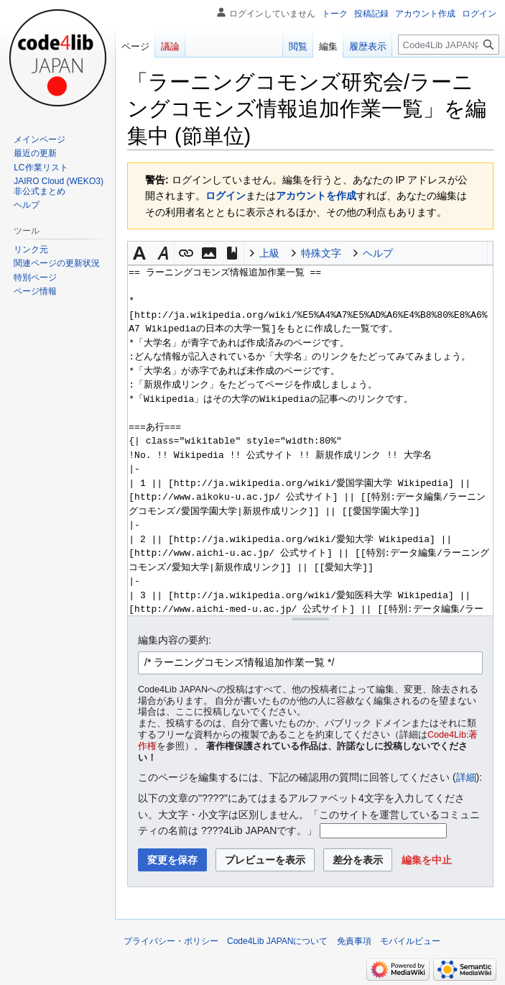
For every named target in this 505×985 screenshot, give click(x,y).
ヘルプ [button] (378, 253)
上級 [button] (269, 253)
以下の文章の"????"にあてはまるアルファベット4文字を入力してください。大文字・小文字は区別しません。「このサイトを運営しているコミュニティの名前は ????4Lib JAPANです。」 (309, 814)
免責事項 (354, 941)
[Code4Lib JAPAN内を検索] (448, 45)
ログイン (225, 195)
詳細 (466, 777)
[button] (139, 253)
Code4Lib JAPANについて (277, 941)
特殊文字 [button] (321, 253)
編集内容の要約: (174, 640)
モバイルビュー (410, 941)
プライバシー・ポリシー (171, 941)
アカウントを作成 (316, 195)
